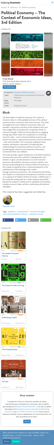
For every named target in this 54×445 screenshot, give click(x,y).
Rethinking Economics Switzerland (27, 409)
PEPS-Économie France (29, 412)
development (23, 212)
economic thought (38, 212)
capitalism (12, 212)
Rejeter (7, 441)
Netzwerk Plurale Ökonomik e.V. (26, 407)
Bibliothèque (9, 87)
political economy (36, 214)
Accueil (4, 8)
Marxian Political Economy (24, 92)
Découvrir (14, 8)
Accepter (16, 441)
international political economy (15, 214)
